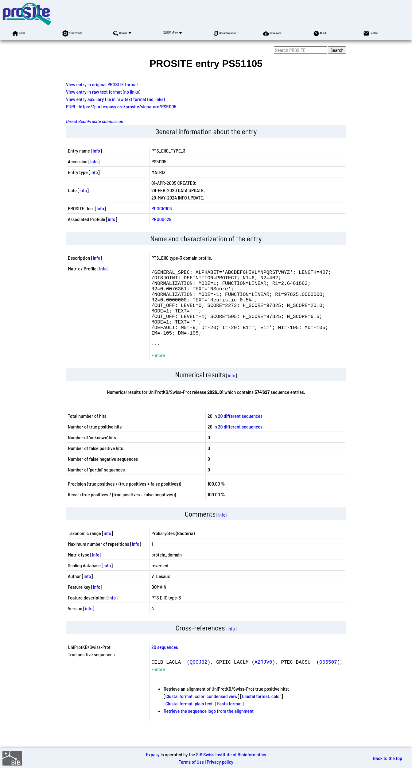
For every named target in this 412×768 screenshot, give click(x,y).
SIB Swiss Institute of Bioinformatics (231, 754)
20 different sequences (240, 432)
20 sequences (164, 663)
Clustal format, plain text (189, 719)
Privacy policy (220, 762)
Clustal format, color (261, 712)
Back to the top (387, 758)
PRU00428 (161, 219)
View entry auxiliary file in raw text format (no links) (115, 99)
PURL (71, 106)
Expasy (152, 754)
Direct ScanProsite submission (94, 121)
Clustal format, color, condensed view (201, 712)
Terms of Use (191, 762)
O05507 (328, 677)
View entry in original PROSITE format (102, 84)
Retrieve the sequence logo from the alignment (209, 727)
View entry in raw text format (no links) (103, 92)
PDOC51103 (161, 208)
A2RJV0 (263, 677)
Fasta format (229, 719)
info (96, 150)
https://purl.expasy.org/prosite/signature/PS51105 (128, 106)
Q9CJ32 (199, 677)
